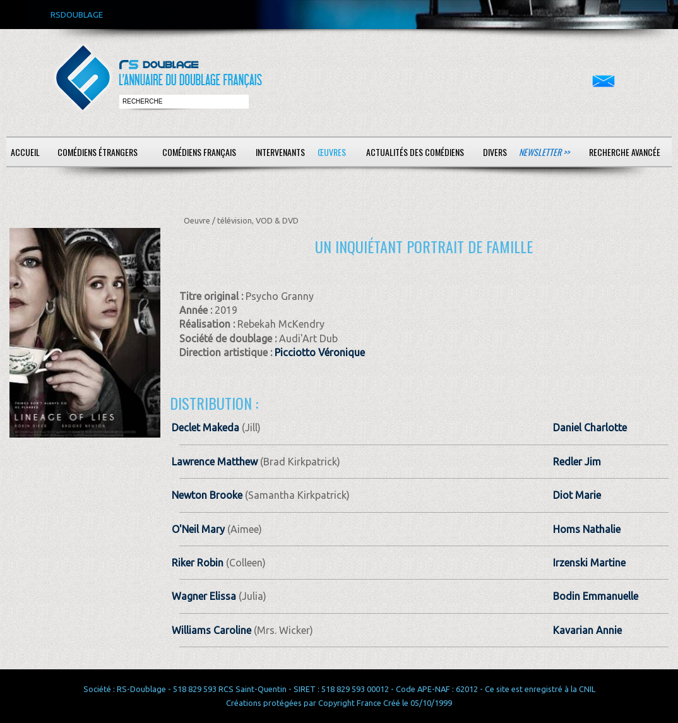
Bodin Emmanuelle (595, 596)
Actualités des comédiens (415, 151)
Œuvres (332, 151)
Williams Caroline (211, 630)
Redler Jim (577, 461)
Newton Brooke (207, 495)
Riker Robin (197, 562)
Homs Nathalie (587, 529)
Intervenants (280, 151)
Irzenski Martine (589, 562)
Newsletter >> (544, 151)
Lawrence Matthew (215, 461)
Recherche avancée (624, 151)
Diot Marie (577, 495)
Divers (495, 151)
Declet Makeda (205, 427)
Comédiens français (199, 151)
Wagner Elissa (204, 596)
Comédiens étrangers (97, 151)
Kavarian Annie (587, 630)
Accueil (25, 151)
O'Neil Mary (198, 529)
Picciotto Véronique (320, 352)
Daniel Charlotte (590, 427)
